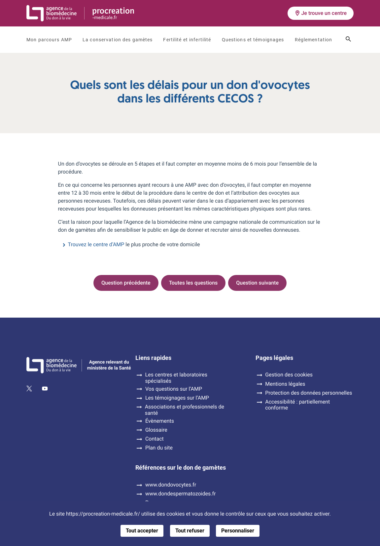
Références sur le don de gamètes (180, 467)
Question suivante (257, 283)
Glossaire (156, 430)
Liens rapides (153, 358)
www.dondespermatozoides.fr (180, 494)
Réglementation (313, 39)
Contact (154, 439)
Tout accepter (142, 530)
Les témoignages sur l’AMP (177, 398)
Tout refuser (189, 530)
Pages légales (274, 358)
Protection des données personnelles (308, 393)
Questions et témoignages (253, 39)
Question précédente (126, 283)
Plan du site (159, 448)
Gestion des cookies (289, 375)
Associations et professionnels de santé (184, 410)
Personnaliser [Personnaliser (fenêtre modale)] (237, 530)
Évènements (159, 421)
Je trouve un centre (320, 13)
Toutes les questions (193, 283)
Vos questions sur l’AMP (173, 389)
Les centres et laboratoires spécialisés (176, 378)
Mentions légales (285, 384)
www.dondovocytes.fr (170, 485)
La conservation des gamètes (118, 39)
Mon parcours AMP (49, 39)
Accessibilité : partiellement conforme (297, 405)
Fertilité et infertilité (187, 39)
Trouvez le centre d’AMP (96, 244)
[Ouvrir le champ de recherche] (348, 39)
